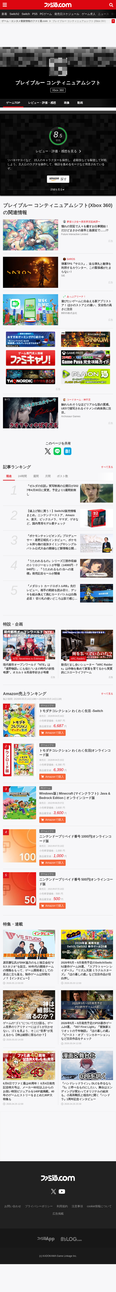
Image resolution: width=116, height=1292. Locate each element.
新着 (4, 14)
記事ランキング (17, 467)
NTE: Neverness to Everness (28, 658)
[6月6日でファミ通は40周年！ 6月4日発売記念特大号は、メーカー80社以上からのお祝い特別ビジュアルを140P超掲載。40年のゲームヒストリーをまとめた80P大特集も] (29, 1086)
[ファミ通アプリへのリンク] (46, 1266)
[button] (58, 189)
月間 (48, 476)
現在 (9, 476)
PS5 (34, 14)
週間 (36, 476)
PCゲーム (46, 14)
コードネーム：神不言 (79, 399)
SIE (63, 277)
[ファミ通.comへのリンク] (57, 4)
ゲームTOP (13, 102)
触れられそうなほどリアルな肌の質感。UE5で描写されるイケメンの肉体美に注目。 (86, 409)
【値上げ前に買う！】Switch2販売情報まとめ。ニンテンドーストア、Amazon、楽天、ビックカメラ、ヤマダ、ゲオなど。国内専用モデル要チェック (52, 517)
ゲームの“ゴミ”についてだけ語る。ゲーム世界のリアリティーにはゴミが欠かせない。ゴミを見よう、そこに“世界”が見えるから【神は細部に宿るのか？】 (28, 1045)
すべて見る (107, 467)
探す (63, 179)
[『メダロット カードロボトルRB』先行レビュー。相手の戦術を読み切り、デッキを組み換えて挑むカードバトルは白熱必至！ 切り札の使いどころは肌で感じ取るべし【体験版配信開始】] (96, 593)
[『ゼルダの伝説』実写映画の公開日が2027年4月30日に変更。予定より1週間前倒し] (96, 493)
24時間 (22, 476)
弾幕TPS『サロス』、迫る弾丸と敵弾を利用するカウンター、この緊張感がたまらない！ (86, 268)
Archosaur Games (71, 417)
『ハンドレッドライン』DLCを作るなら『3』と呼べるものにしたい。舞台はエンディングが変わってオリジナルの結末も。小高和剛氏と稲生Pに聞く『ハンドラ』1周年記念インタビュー (87, 1115)
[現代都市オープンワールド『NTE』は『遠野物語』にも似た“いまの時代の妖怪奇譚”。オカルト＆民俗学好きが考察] (29, 644)
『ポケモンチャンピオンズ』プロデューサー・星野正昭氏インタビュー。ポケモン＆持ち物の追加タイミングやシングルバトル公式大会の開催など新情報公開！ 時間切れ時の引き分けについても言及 (52, 542)
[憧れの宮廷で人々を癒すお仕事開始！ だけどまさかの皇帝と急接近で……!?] (30, 234)
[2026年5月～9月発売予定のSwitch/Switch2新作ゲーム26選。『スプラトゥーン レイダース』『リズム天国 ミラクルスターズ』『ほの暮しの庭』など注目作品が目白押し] (87, 950)
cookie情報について (99, 1234)
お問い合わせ (12, 1234)
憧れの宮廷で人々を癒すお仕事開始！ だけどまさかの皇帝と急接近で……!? (86, 231)
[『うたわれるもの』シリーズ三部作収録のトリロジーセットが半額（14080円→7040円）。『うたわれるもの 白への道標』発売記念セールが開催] (96, 568)
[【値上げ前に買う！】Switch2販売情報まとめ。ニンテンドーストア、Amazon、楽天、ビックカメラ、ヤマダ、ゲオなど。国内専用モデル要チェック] (96, 518)
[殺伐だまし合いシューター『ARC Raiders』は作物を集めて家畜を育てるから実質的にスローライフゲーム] (87, 644)
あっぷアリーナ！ (76, 296)
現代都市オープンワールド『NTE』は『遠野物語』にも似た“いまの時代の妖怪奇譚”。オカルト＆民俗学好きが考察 (28, 671)
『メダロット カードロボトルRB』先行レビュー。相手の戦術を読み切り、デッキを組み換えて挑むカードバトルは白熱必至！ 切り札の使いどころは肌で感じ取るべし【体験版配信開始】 (52, 592)
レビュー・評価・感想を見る (56, 151)
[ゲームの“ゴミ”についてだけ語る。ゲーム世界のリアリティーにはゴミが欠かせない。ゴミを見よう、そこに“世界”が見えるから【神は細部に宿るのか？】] (29, 1018)
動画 (80, 102)
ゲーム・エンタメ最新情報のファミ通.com (25, 21)
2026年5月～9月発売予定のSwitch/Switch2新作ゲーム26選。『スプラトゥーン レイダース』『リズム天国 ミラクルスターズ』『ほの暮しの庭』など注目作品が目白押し (87, 978)
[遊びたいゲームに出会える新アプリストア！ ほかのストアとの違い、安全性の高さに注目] (30, 309)
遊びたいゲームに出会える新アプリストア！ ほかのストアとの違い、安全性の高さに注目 (87, 306)
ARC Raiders (78, 658)
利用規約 (62, 1234)
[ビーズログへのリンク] (71, 1266)
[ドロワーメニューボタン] (5, 5)
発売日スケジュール (66, 14)
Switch (26, 14)
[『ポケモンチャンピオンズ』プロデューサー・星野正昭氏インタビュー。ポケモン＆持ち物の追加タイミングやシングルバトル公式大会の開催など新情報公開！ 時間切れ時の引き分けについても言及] (96, 543)
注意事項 (77, 1234)
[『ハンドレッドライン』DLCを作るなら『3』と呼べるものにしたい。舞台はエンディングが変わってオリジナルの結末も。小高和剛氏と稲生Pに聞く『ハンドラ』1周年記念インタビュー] (87, 1086)
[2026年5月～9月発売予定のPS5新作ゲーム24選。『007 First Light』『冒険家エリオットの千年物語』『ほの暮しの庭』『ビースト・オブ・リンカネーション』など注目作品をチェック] (87, 1018)
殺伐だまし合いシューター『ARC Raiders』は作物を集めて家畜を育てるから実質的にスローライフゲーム (86, 669)
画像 (66, 102)
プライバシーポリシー (39, 1234)
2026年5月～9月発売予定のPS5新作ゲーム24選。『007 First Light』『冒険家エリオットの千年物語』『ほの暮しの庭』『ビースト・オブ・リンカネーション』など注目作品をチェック (87, 1048)
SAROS (71, 259)
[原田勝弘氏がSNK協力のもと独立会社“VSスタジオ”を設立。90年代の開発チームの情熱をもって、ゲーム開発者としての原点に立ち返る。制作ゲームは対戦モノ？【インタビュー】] (29, 950)
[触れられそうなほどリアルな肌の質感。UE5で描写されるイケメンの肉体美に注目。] (30, 412)
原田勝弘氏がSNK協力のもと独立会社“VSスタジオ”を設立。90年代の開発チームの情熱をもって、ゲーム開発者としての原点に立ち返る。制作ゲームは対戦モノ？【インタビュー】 (28, 980)
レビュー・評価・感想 (42, 102)
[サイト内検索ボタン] (111, 5)
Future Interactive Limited (74, 239)
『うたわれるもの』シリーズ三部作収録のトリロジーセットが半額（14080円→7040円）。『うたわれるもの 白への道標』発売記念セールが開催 (52, 567)
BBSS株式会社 (69, 314)
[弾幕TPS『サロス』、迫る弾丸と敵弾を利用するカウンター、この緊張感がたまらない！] (30, 272)
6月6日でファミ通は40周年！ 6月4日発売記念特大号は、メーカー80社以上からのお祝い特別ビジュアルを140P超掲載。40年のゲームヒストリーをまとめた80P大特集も (28, 1113)
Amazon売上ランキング (24, 700)
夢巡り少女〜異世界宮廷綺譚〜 (83, 221)
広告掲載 (58, 1241)
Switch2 (14, 14)
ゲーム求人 (89, 14)
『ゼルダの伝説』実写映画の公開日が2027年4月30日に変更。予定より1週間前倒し (52, 490)
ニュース (103, 14)
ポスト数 (62, 476)
